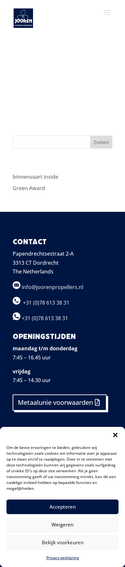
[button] (115, 435)
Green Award (29, 188)
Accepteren (63, 506)
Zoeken (101, 142)
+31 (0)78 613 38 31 (47, 302)
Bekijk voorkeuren (63, 542)
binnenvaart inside (35, 176)
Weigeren (62, 524)
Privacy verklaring (62, 558)
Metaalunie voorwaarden (55, 402)
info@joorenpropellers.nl (48, 287)
